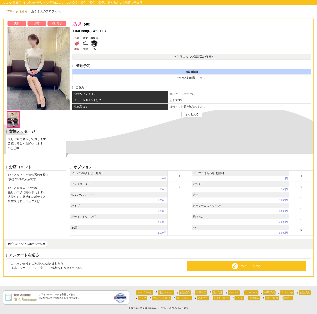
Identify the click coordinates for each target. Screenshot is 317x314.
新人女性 (209, 292)
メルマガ (184, 298)
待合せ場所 (246, 298)
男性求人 (230, 298)
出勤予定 (195, 292)
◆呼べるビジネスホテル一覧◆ (26, 243)
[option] (37, 68)
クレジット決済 (146, 298)
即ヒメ (261, 298)
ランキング (272, 292)
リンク (217, 298)
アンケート (239, 292)
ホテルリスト (167, 298)
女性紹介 (180, 292)
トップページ (143, 292)
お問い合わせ (201, 298)
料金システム (163, 292)
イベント (224, 292)
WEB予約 (255, 292)
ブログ (301, 292)
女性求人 (288, 292)
